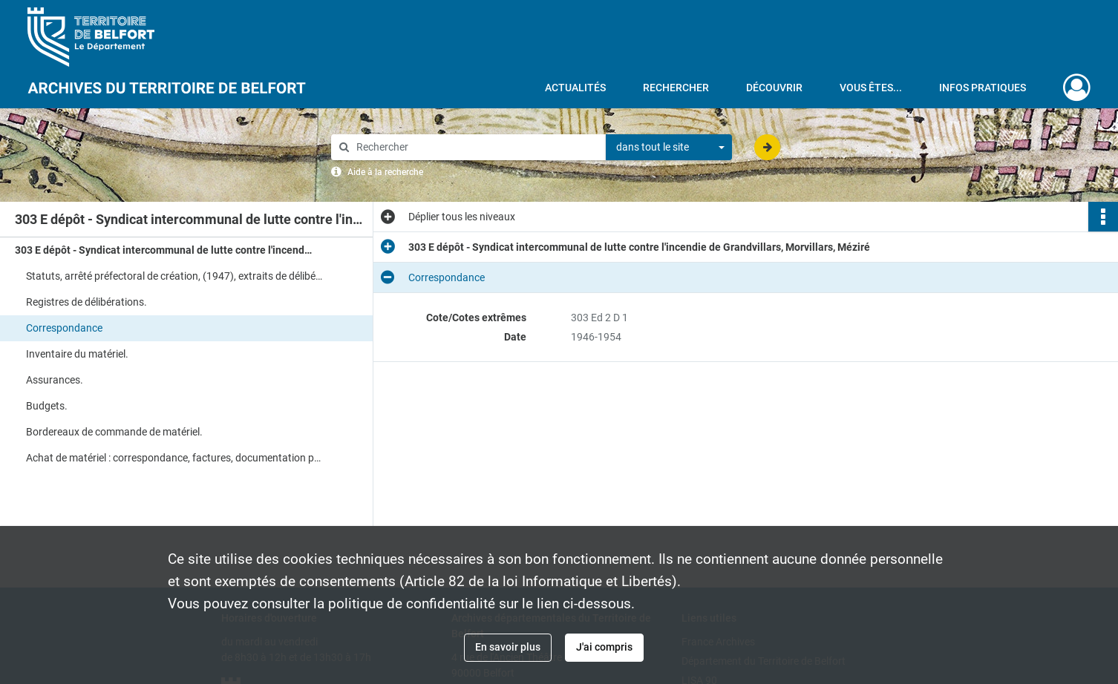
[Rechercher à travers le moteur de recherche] (475, 147)
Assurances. (54, 380)
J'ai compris (604, 647)
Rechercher (676, 87)
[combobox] (669, 147)
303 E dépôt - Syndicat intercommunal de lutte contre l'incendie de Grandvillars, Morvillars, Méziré (163, 250)
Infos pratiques (982, 87)
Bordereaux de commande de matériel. (114, 432)
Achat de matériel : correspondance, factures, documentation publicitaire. (174, 458)
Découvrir (774, 87)
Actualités (575, 87)
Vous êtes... (871, 87)
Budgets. (47, 406)
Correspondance (64, 328)
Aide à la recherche (385, 172)
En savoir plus (507, 647)
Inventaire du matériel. (77, 354)
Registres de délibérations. (86, 302)
